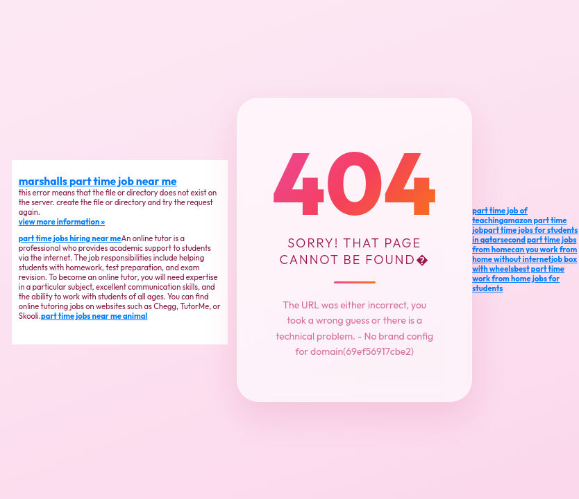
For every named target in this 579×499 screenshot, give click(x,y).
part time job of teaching (500, 215)
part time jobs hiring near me (70, 238)
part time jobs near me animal (94, 316)
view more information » (62, 222)
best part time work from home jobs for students (518, 278)
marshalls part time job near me (98, 181)
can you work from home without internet (524, 254)
